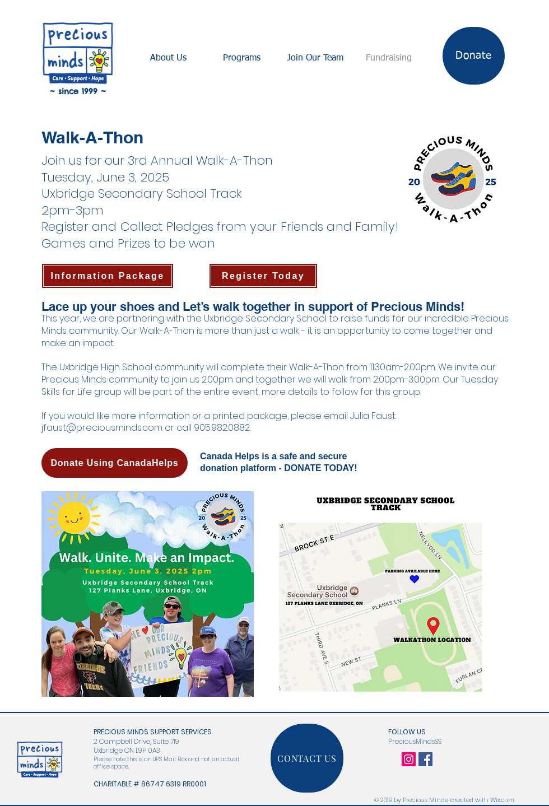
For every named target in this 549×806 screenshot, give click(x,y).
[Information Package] (107, 275)
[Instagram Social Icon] (409, 759)
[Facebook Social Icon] (425, 759)
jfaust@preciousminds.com (101, 427)
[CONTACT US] (307, 758)
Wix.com (502, 799)
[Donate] (474, 56)
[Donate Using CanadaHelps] (114, 463)
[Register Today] (263, 275)
